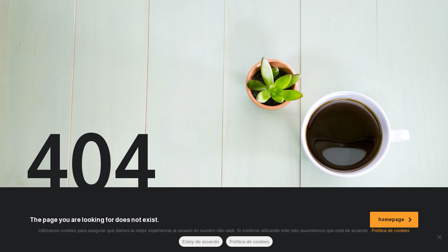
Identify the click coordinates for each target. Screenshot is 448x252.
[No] (439, 236)
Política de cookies (391, 230)
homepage (395, 219)
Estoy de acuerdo (200, 241)
